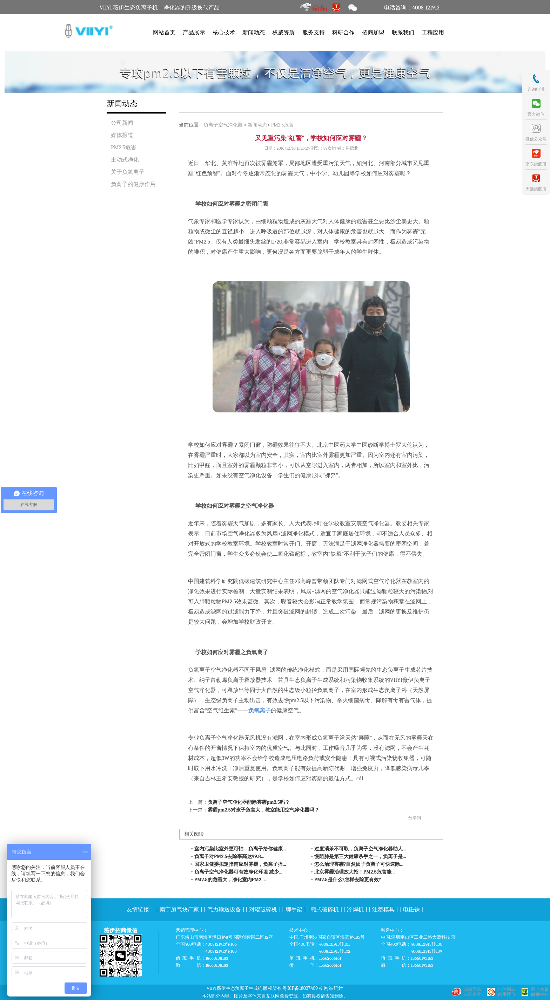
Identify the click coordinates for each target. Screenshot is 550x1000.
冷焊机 (355, 909)
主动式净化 (125, 160)
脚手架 (294, 909)
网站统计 (333, 988)
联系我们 (403, 32)
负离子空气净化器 (223, 125)
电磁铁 (411, 909)
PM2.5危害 (123, 147)
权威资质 (283, 32)
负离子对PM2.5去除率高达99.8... (229, 856)
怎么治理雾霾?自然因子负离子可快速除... (358, 864)
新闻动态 (253, 32)
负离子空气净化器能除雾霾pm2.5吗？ (249, 802)
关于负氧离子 (128, 172)
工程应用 (433, 32)
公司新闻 (122, 123)
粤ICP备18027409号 (302, 988)
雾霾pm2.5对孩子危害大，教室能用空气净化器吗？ (263, 810)
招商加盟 (373, 32)
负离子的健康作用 (133, 184)
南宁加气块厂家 (179, 909)
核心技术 (224, 32)
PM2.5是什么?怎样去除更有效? (347, 880)
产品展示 (194, 32)
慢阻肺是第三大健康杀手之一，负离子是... (360, 856)
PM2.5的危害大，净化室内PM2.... (230, 880)
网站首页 (164, 32)
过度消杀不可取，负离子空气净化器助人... (360, 849)
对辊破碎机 (263, 909)
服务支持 (313, 32)
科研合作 (343, 32)
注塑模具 (383, 909)
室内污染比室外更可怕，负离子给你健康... (240, 849)
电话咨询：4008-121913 (411, 8)
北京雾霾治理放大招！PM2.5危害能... (354, 872)
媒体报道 (122, 135)
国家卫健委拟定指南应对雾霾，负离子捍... (240, 864)
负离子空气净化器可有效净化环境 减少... (238, 872)
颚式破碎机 (325, 909)
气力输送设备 (224, 909)
